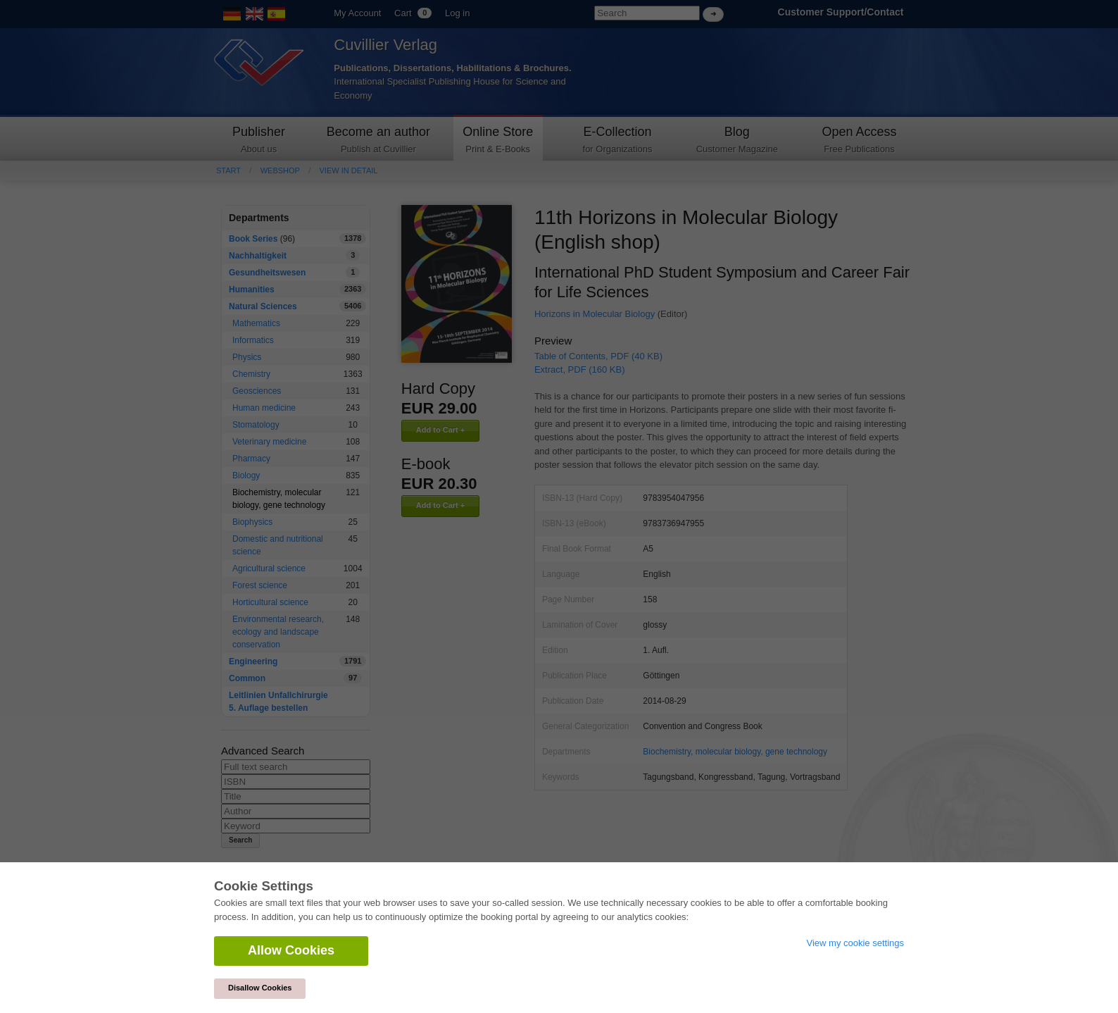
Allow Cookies (291, 950)
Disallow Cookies (259, 987)
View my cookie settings (856, 943)
